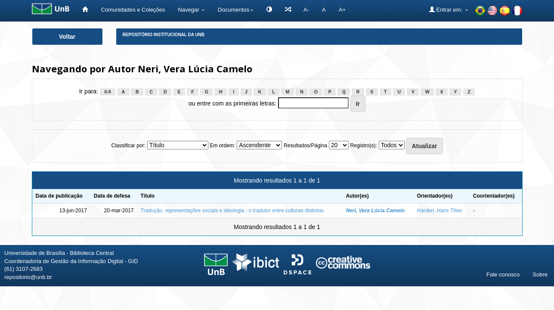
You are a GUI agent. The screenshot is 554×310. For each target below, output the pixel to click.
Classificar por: (128, 146)
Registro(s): (363, 146)
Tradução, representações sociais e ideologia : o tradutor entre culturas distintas (232, 211)
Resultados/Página (305, 146)
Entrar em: (448, 9)
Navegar (191, 9)
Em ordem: (222, 146)
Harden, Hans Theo (439, 211)
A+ (342, 9)
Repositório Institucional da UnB (164, 34)
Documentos (236, 9)
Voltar (67, 36)
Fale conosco (503, 274)
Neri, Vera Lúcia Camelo (375, 211)
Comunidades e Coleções (133, 9)
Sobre (540, 274)
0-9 (107, 91)
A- (306, 9)
